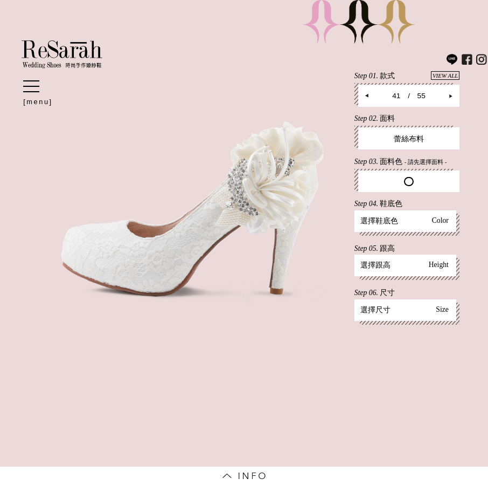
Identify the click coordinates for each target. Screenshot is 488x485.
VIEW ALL (445, 75)
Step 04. (378, 204)
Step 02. (374, 118)
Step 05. (374, 248)
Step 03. (400, 162)
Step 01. (407, 75)
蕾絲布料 (409, 139)
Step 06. (374, 293)
